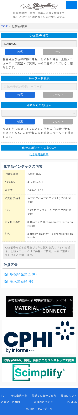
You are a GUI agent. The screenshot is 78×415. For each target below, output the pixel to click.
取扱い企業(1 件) (23, 274)
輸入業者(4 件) (21, 281)
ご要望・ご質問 (10, 402)
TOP (4, 26)
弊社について (69, 395)
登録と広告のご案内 (44, 395)
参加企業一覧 (19, 395)
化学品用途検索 (39, 154)
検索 (20, 51)
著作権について (43, 402)
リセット (58, 51)
